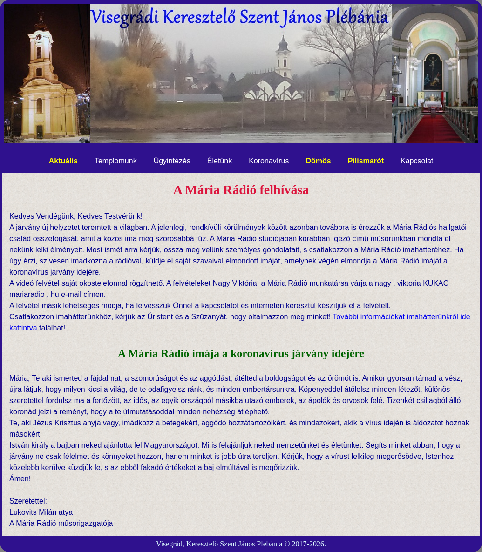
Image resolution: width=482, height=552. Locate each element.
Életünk (219, 161)
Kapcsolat (417, 161)
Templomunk (116, 161)
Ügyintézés (172, 161)
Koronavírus (269, 161)
